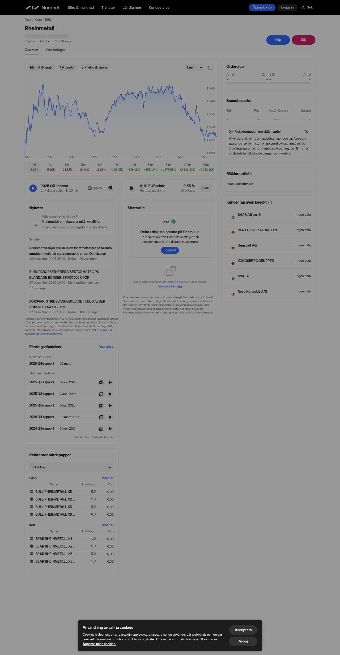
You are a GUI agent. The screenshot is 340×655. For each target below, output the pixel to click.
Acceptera (243, 630)
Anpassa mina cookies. (99, 644)
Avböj (243, 641)
